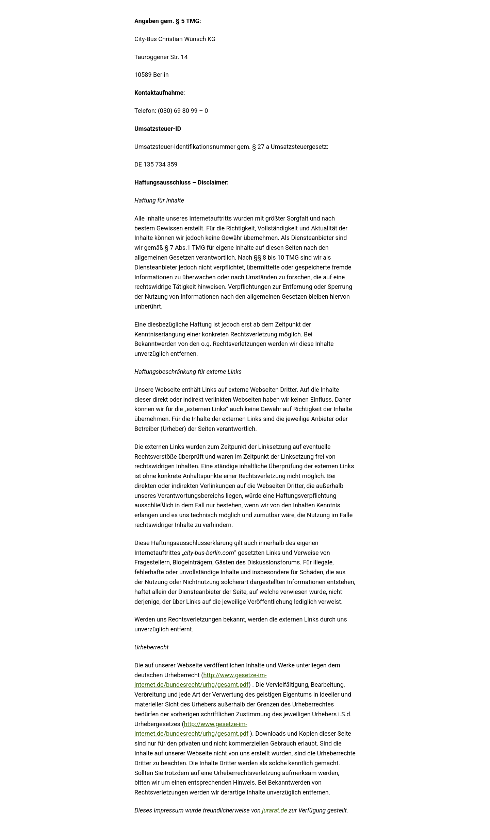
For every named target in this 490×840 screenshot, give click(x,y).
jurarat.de (274, 810)
